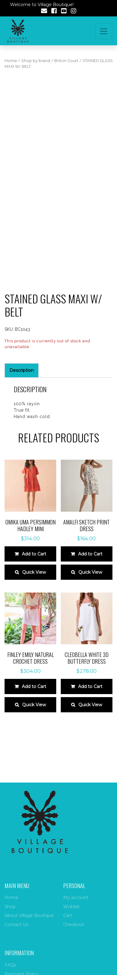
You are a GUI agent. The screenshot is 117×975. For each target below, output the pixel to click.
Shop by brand (35, 60)
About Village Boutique (29, 915)
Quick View (34, 572)
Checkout (73, 924)
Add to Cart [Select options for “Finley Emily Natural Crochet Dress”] (34, 686)
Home (11, 60)
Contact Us (16, 924)
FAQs (10, 965)
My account (75, 897)
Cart (67, 915)
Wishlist (71, 906)
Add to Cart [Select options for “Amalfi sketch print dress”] (90, 554)
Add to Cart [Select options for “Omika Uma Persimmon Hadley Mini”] (34, 554)
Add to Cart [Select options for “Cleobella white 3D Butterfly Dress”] (90, 686)
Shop (10, 906)
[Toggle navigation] (103, 31)
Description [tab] (21, 370)
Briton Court (66, 60)
